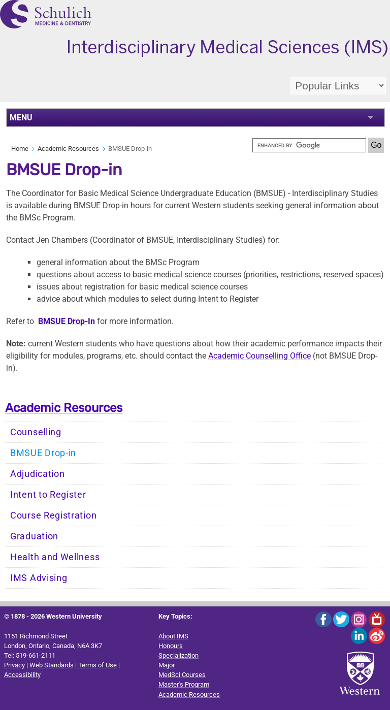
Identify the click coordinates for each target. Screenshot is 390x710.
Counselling (35, 432)
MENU (21, 117)
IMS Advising (38, 578)
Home (19, 148)
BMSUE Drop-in (43, 453)
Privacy (14, 665)
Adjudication (37, 474)
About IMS (173, 636)
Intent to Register (48, 495)
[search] (309, 145)
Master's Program (183, 684)
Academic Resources (68, 148)
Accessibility (22, 675)
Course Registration (53, 515)
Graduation (34, 536)
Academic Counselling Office (259, 356)
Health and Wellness (55, 557)
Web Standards (51, 665)
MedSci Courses (182, 675)
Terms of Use (97, 665)
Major (166, 665)
